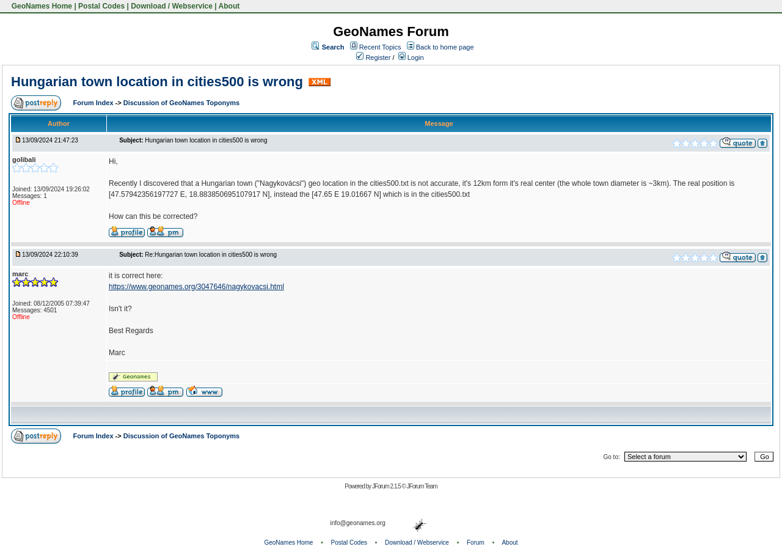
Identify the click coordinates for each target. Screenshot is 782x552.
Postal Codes (101, 6)
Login (411, 57)
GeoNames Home (40, 6)
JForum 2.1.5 (387, 486)
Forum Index (94, 102)
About (229, 6)
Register (373, 57)
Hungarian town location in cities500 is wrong (157, 81)
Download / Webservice (172, 6)
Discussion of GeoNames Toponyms (181, 102)
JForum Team (422, 486)
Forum (475, 542)
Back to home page (445, 47)
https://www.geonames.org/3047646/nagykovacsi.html (196, 286)
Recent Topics (380, 47)
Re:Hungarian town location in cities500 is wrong (211, 254)
